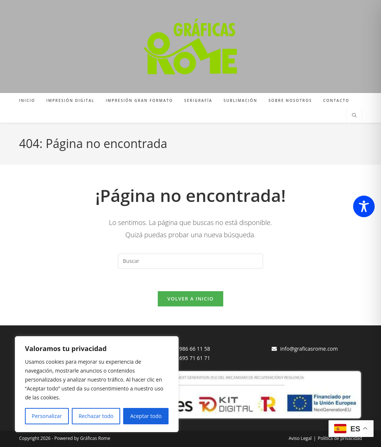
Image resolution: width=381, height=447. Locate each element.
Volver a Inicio (190, 298)
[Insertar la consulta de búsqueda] (190, 261)
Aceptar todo (146, 415)
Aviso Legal (300, 438)
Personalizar (47, 415)
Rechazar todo (96, 415)
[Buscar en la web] (354, 116)
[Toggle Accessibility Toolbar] (363, 206)
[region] (97, 384)
